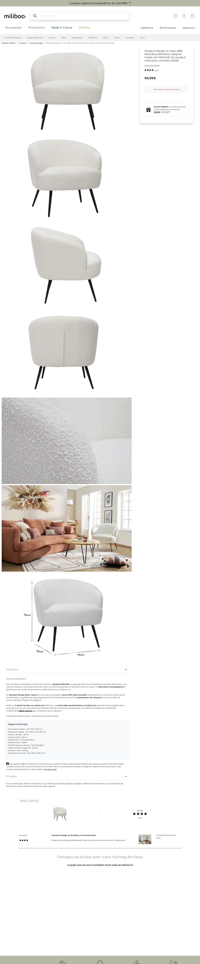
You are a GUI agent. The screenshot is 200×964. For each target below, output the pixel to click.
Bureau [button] (52, 38)
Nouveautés (13, 27)
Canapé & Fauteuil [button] (13, 38)
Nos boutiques (168, 27)
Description (12, 669)
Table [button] (63, 38)
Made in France (61, 27)
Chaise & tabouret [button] (35, 38)
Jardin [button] (117, 38)
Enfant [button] (105, 38)
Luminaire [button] (129, 38)
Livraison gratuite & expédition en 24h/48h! (100, 3)
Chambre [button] (92, 38)
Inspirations (147, 27)
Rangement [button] (77, 38)
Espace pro (189, 27)
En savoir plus (51, 769)
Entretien (11, 776)
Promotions (36, 27)
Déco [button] (142, 38)
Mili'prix (84, 27)
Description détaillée (151, 65)
